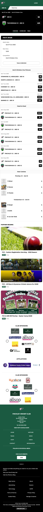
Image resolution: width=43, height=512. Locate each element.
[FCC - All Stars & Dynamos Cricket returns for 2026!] (21, 270)
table (28, 31)
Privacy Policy (31, 492)
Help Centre (11, 481)
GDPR (31, 489)
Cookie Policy (12, 496)
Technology (12, 489)
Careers (31, 485)
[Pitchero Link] (21, 466)
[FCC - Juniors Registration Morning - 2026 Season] (21, 238)
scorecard (23, 31)
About (31, 481)
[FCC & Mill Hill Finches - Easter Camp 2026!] (21, 302)
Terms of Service (11, 492)
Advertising (12, 485)
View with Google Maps (21, 427)
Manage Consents (31, 496)
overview (15, 31)
